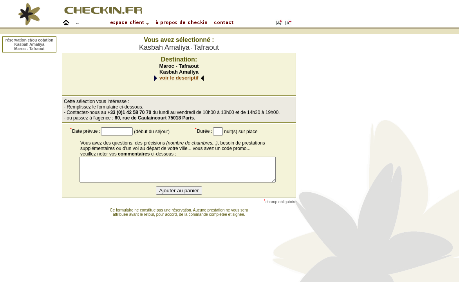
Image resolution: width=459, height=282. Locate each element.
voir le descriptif (179, 78)
